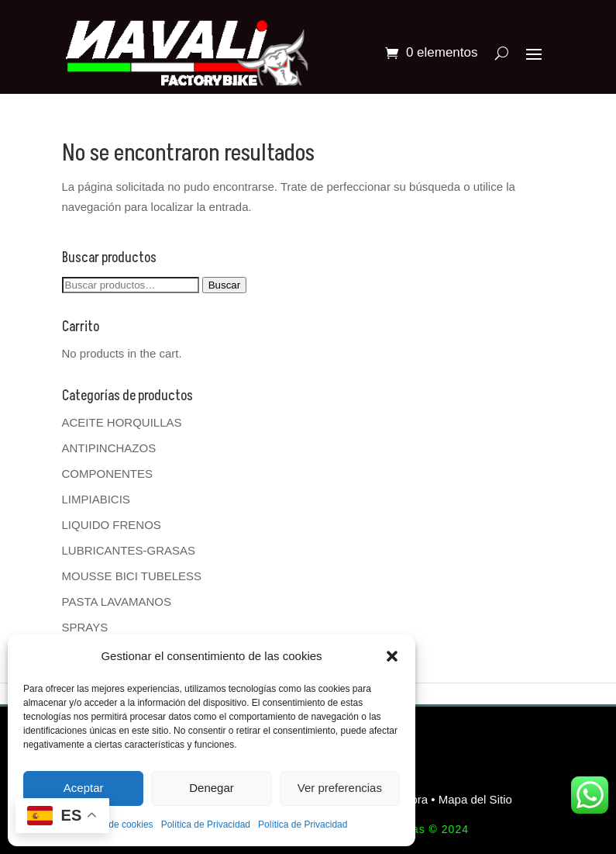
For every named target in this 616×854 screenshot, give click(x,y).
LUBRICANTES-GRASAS (129, 550)
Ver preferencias (340, 787)
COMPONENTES (107, 473)
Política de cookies (114, 824)
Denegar (211, 787)
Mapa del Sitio (475, 799)
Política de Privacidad (205, 824)
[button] (392, 656)
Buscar (224, 285)
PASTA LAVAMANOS (116, 601)
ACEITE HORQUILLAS (122, 422)
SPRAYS (85, 627)
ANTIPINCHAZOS (109, 448)
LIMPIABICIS (96, 499)
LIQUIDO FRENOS (111, 524)
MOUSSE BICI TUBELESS (132, 576)
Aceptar (84, 787)
